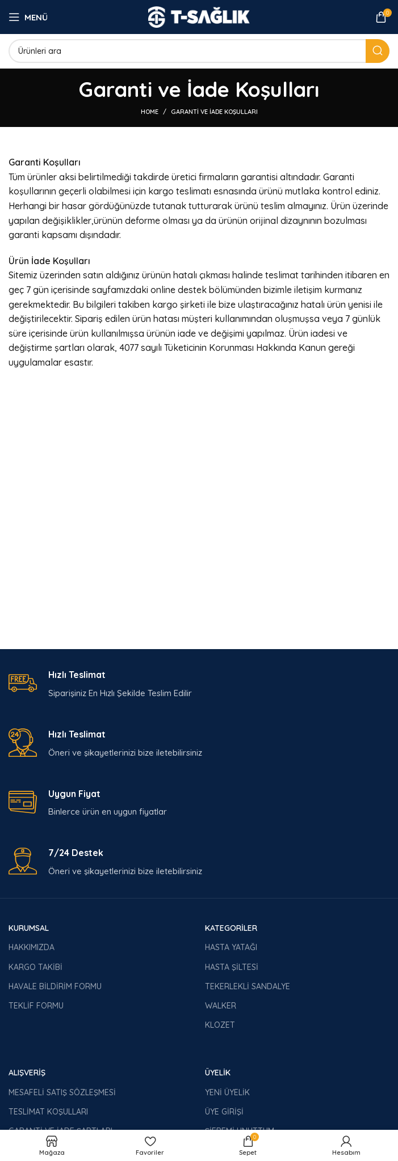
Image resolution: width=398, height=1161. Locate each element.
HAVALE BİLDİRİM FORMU (55, 986)
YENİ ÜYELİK (227, 1092)
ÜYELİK (218, 1072)
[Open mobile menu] (28, 17)
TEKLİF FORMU (36, 1006)
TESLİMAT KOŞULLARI (48, 1112)
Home (149, 112)
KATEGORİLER (231, 928)
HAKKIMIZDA (32, 947)
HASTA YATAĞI (231, 947)
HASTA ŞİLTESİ (231, 967)
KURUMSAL (29, 928)
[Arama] (199, 51)
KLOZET (220, 1025)
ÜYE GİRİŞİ (224, 1112)
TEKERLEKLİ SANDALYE (247, 986)
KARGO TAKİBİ (35, 967)
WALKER (220, 1006)
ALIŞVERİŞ (27, 1072)
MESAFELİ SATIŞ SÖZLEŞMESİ (62, 1092)
